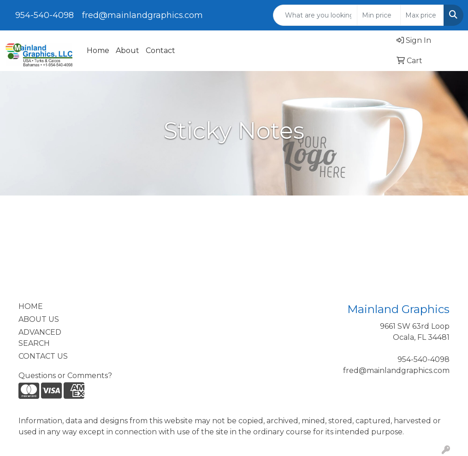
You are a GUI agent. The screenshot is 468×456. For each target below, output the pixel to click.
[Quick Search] (315, 15)
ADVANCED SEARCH (39, 338)
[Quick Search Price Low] (379, 15)
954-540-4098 (44, 15)
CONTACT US (43, 356)
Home (98, 50)
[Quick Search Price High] (422, 15)
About (127, 50)
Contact (160, 50)
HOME (30, 306)
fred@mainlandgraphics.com (142, 15)
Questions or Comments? (65, 375)
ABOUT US (38, 319)
